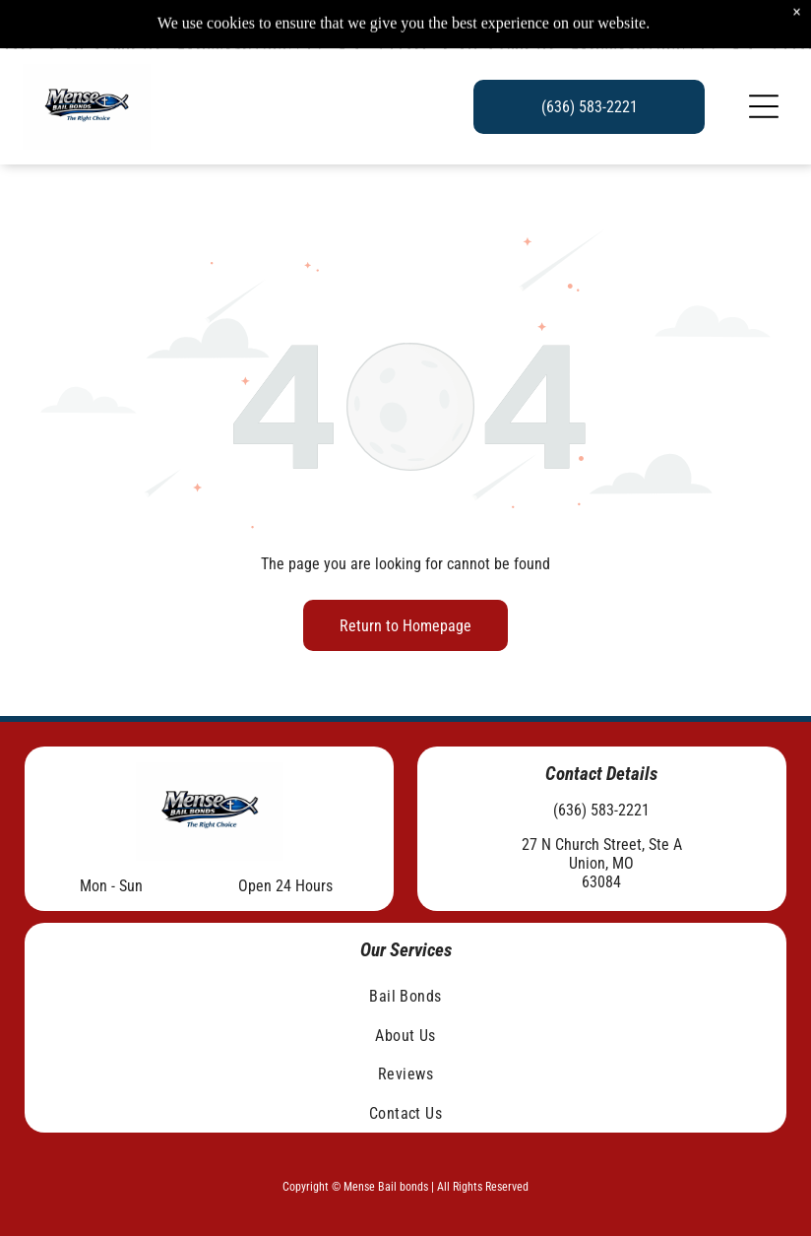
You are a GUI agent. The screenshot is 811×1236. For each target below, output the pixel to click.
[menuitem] (406, 996)
